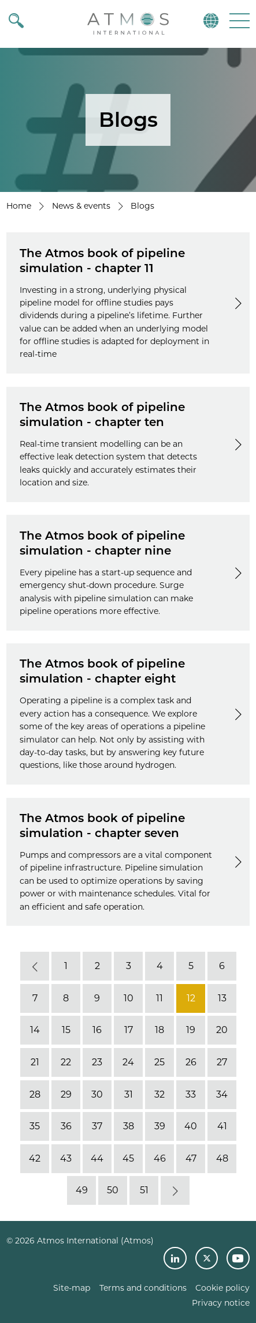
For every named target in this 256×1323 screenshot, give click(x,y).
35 (34, 1126)
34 (222, 1094)
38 (128, 1126)
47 (190, 1158)
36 (65, 1126)
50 (112, 1190)
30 (97, 1094)
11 (159, 998)
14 (34, 1030)
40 (190, 1126)
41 (222, 1126)
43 (66, 1158)
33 (190, 1094)
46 (159, 1158)
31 (128, 1094)
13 (221, 998)
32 (159, 1094)
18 (159, 1030)
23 (97, 1062)
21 (34, 1062)
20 (222, 1030)
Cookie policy (222, 1288)
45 (128, 1158)
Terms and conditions (143, 1288)
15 (65, 1030)
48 (222, 1158)
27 (222, 1062)
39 (159, 1126)
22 (66, 1062)
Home (18, 206)
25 (159, 1062)
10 (128, 998)
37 (97, 1126)
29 (65, 1094)
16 (97, 1030)
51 (143, 1190)
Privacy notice (221, 1303)
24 (128, 1062)
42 (34, 1158)
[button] (238, 20)
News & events (81, 206)
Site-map (71, 1288)
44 (97, 1158)
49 (81, 1190)
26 (190, 1062)
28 (34, 1094)
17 (128, 1030)
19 (190, 1030)
